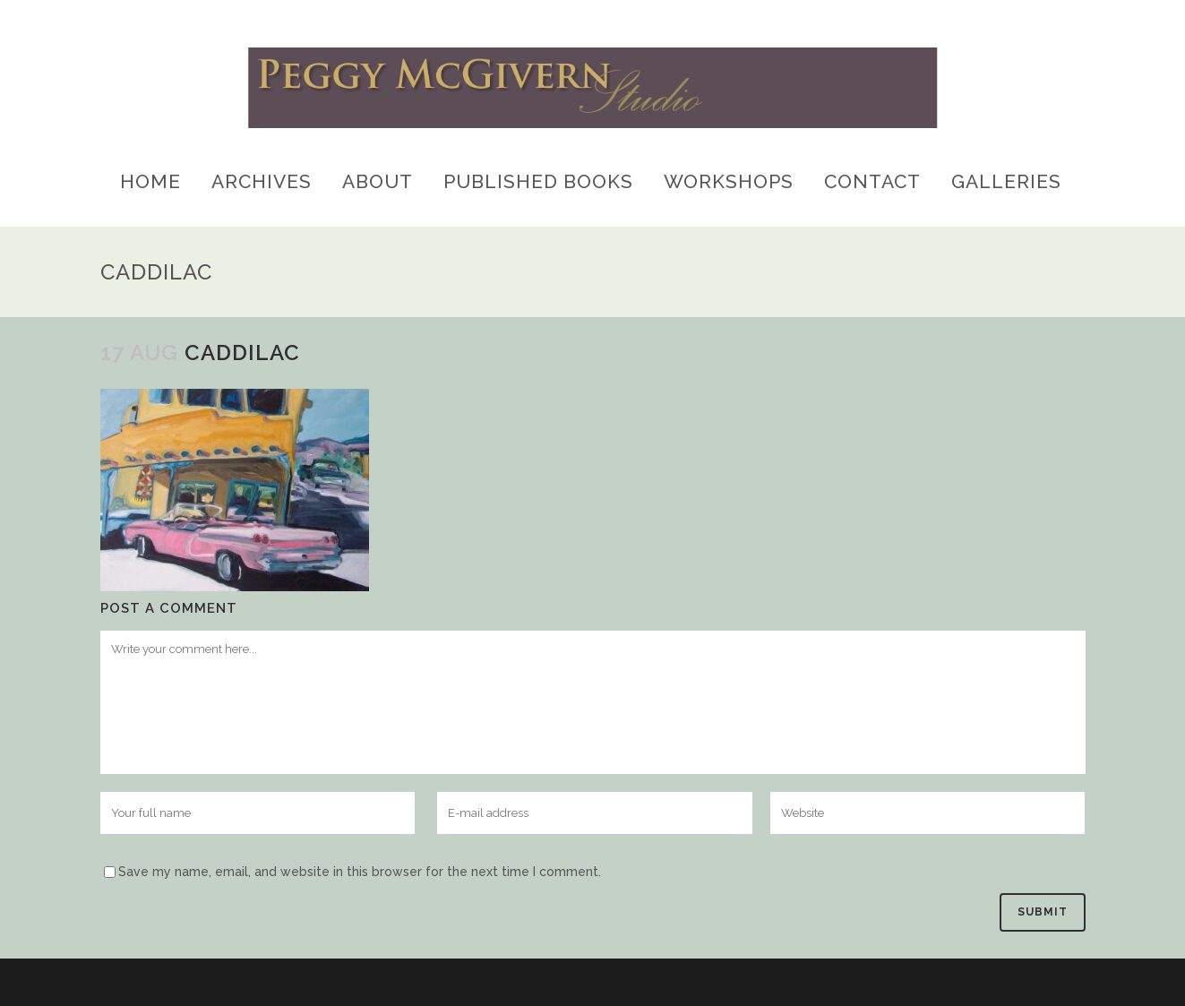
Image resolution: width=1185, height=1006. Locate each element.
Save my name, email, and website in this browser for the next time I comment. (359, 871)
